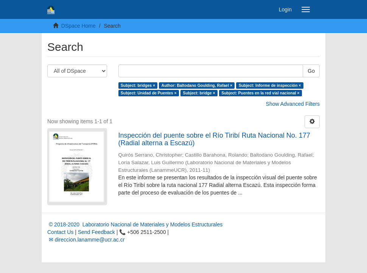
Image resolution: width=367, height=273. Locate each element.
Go (311, 71)
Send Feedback (96, 232)
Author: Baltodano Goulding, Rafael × (197, 85)
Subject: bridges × (138, 85)
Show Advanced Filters (293, 104)
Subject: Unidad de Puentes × (149, 93)
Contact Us (60, 232)
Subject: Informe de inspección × (270, 85)
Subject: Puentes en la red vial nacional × (260, 93)
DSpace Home (78, 26)
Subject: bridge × (199, 93)
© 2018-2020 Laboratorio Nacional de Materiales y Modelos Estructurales (134, 224)
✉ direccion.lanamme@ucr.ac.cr (85, 240)
